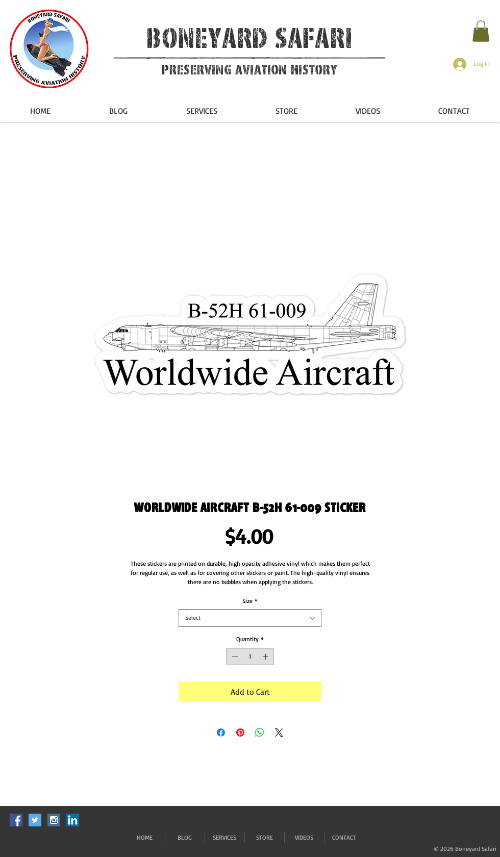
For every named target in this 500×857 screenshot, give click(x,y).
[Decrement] (233, 656)
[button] (481, 31)
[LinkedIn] (72, 820)
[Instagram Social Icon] (53, 820)
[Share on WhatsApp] (260, 732)
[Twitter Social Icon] (35, 820)
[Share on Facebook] (221, 732)
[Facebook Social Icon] (16, 820)
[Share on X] (279, 732)
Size (250, 600)
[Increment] (266, 656)
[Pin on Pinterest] (240, 732)
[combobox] (250, 618)
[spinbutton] (250, 656)
